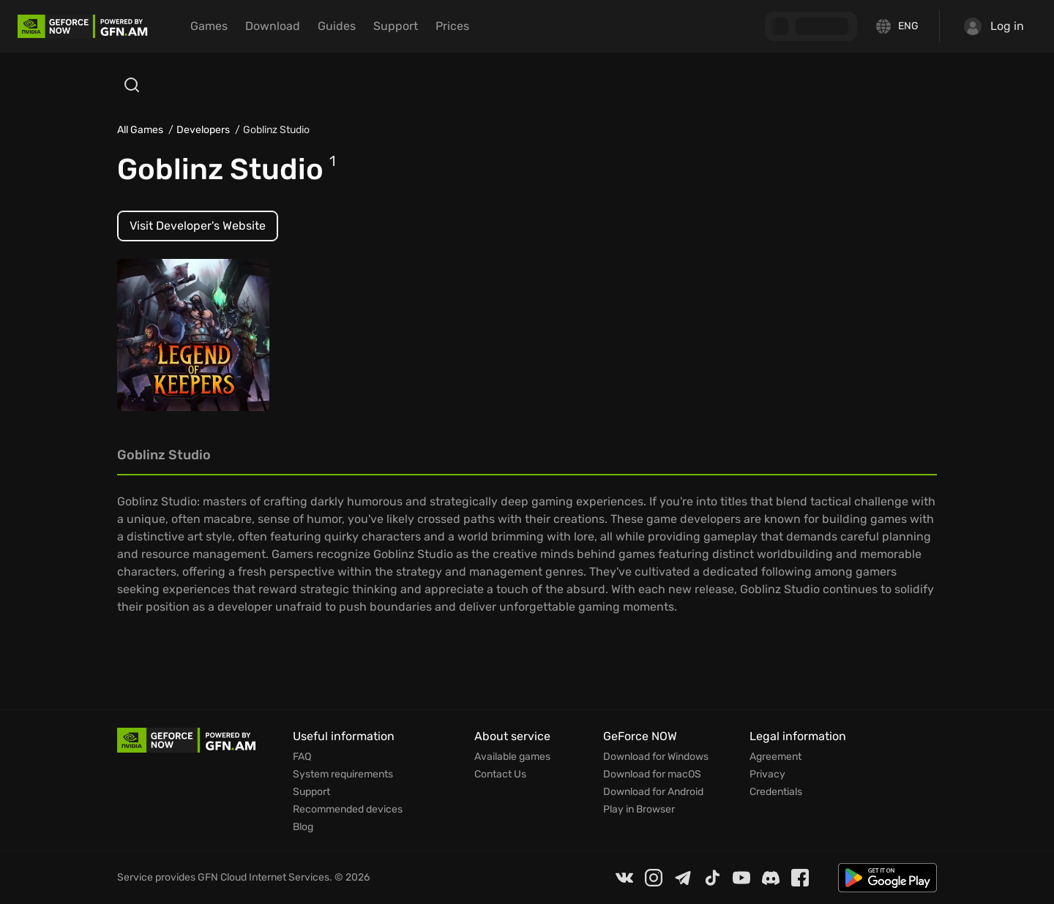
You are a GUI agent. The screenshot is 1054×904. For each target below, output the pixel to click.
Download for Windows (656, 757)
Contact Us (500, 774)
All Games (140, 130)
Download (272, 26)
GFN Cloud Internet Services (263, 877)
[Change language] (898, 26)
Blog (303, 827)
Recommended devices (348, 810)
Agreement (775, 757)
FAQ (302, 757)
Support (395, 26)
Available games (512, 757)
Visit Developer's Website (198, 226)
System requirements (343, 774)
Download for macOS (652, 774)
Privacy (767, 774)
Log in (994, 26)
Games (209, 26)
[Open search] (131, 84)
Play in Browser (639, 810)
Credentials (776, 792)
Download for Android (653, 792)
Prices (452, 26)
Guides (337, 26)
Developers (203, 130)
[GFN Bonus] (811, 26)
